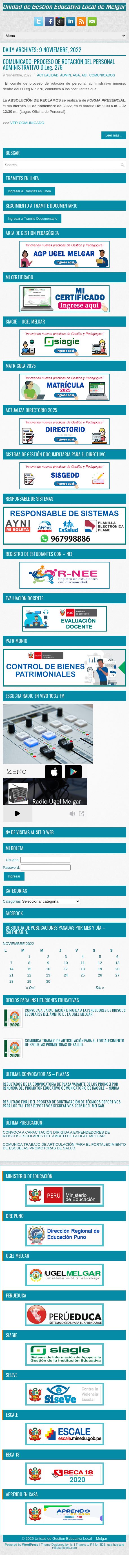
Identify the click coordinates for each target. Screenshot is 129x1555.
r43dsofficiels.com (64, 1547)
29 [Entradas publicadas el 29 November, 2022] (29, 981)
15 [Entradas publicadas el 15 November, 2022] (29, 969)
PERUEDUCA (16, 1295)
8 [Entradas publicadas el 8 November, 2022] (29, 963)
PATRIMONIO (16, 640)
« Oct (30, 988)
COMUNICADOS (102, 75)
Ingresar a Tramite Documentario (32, 219)
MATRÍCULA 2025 (21, 365)
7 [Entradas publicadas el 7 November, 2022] (11, 963)
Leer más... (113, 135)
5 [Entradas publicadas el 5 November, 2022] (100, 956)
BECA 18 (12, 1454)
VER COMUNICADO (27, 123)
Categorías (12, 901)
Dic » (100, 988)
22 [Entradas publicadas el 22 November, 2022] (29, 975)
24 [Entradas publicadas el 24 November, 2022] (66, 975)
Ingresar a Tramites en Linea (29, 191)
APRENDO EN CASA (22, 1494)
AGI (84, 75)
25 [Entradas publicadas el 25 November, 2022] (82, 975)
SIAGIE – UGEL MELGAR (25, 321)
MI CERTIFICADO (19, 277)
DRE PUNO (15, 1216)
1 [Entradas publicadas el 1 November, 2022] (29, 956)
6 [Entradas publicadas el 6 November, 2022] (117, 956)
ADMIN (65, 75)
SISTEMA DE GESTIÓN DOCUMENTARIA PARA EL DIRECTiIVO (56, 454)
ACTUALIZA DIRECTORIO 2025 (31, 410)
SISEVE (11, 1375)
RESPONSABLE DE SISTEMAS (29, 498)
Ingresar (14, 876)
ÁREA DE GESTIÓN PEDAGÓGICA (32, 233)
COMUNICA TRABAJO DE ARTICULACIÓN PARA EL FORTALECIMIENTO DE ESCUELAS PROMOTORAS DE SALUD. (74, 1042)
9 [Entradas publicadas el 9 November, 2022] (48, 963)
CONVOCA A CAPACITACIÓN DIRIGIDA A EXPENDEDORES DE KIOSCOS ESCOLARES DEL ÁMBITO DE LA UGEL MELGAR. (75, 1012)
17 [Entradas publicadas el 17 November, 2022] (66, 969)
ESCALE (12, 1414)
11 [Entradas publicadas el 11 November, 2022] (82, 963)
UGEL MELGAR (17, 1255)
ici (71, 1544)
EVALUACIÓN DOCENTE (24, 598)
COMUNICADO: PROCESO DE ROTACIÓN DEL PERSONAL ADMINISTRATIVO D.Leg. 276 (59, 64)
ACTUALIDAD (47, 75)
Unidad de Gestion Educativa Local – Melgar (71, 1538)
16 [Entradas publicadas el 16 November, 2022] (48, 969)
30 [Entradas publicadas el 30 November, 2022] (48, 981)
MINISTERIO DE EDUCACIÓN (29, 1176)
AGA (76, 75)
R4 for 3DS (97, 1544)
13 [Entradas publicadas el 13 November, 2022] (117, 963)
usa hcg (112, 1544)
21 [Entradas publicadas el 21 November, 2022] (11, 975)
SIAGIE (11, 1335)
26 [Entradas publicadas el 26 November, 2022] (100, 975)
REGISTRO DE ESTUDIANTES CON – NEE (39, 554)
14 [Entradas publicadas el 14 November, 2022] (11, 969)
